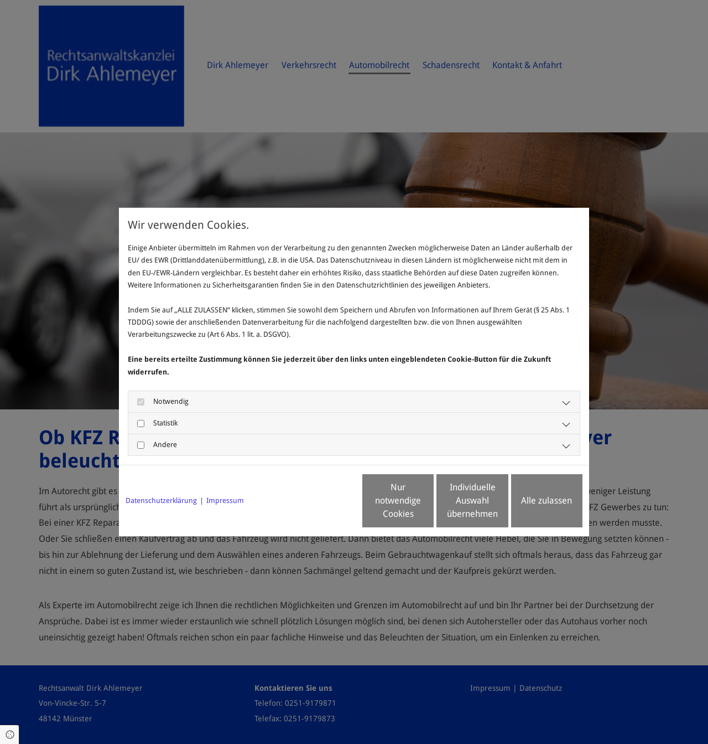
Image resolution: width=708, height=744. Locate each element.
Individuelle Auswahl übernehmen (426, 500)
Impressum (225, 500)
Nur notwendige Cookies (321, 500)
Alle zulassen (531, 500)
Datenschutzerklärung (161, 500)
